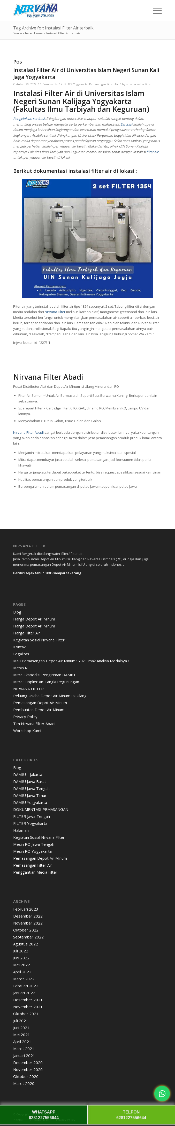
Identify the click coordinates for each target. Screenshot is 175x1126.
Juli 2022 (20, 950)
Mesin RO (22, 667)
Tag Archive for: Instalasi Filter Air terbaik (53, 28)
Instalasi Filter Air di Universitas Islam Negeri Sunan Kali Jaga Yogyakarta (86, 73)
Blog (17, 612)
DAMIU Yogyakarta (30, 802)
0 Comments (48, 84)
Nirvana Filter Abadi (28, 432)
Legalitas (21, 653)
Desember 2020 (28, 1062)
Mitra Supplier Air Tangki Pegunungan (46, 681)
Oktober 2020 (26, 1076)
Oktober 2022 (26, 930)
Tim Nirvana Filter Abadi (34, 723)
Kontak (19, 646)
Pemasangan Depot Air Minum (40, 702)
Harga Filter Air (26, 632)
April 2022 (22, 971)
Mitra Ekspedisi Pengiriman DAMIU (44, 674)
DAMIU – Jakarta (27, 774)
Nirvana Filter (55, 311)
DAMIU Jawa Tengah (31, 788)
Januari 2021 (24, 1055)
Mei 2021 (21, 1034)
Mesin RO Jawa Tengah (33, 844)
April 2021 (22, 1041)
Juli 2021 (20, 1020)
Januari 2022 (24, 992)
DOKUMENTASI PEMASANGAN (40, 809)
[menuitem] (155, 10)
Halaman (21, 830)
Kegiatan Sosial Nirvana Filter (39, 639)
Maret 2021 (23, 1048)
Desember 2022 (28, 916)
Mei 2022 (21, 964)
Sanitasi (126, 124)
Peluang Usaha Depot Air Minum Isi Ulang (50, 695)
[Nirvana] (72, 10)
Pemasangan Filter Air (103, 84)
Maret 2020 (23, 1083)
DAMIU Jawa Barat (29, 781)
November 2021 (28, 1006)
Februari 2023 (25, 909)
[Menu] (155, 10)
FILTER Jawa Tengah (31, 816)
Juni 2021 (21, 1027)
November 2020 (28, 1069)
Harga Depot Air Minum (34, 619)
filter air (152, 152)
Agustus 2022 (25, 943)
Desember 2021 (28, 999)
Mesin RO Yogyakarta (32, 851)
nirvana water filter (139, 84)
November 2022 (28, 923)
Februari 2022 (25, 985)
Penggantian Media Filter (35, 872)
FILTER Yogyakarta (76, 84)
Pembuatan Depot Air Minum (38, 709)
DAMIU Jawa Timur (30, 795)
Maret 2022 (23, 978)
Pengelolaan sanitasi (28, 118)
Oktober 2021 (26, 1013)
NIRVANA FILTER (28, 688)
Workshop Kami (27, 730)
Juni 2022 (21, 957)
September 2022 (28, 936)
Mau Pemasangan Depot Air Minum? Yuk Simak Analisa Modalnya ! (71, 660)
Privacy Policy (25, 716)
